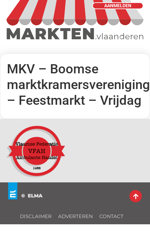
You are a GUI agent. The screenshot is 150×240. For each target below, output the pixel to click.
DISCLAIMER (36, 216)
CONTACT (111, 216)
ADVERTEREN (75, 216)
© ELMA (31, 196)
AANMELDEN (117, 6)
